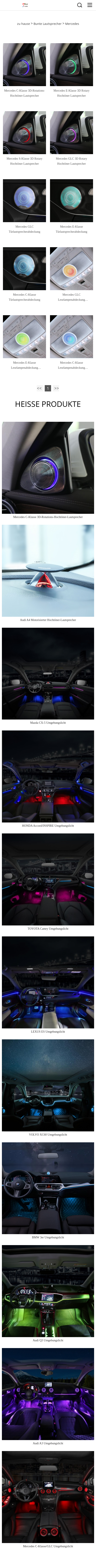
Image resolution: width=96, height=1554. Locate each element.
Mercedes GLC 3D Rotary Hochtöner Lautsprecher (71, 161)
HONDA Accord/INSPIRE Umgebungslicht (48, 825)
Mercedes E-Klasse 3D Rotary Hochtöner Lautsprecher (72, 93)
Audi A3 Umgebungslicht (48, 1443)
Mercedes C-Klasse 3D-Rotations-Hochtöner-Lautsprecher (24, 93)
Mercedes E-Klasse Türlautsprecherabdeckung (71, 229)
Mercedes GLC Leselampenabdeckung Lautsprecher (71, 297)
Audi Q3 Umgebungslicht (48, 1340)
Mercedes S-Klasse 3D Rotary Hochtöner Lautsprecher (24, 161)
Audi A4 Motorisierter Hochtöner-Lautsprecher (48, 620)
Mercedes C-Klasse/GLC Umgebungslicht (48, 1546)
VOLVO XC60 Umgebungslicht (48, 1134)
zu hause (23, 23)
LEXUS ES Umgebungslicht (48, 1031)
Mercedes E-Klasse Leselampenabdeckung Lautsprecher (24, 365)
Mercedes (72, 23)
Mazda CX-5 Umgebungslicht (48, 722)
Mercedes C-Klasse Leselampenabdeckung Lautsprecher (71, 365)
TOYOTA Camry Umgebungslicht (48, 928)
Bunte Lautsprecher (48, 23)
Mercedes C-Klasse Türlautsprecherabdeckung (24, 297)
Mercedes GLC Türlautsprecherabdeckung (24, 229)
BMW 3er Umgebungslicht (48, 1237)
